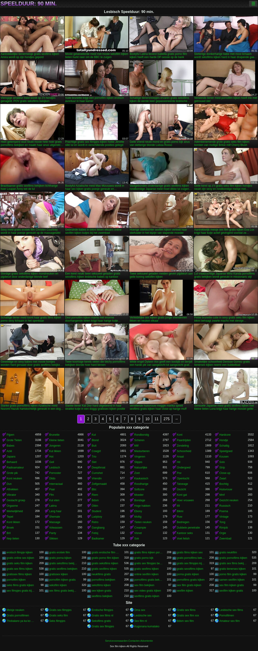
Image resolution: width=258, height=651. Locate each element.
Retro (95, 522)
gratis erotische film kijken (106, 552)
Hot (51, 456)
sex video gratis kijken (147, 590)
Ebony (138, 511)
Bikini (180, 511)
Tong (222, 522)
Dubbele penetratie (188, 527)
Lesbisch (54, 467)
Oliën (95, 505)
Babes (10, 445)
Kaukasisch (141, 478)
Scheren (139, 440)
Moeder (139, 494)
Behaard (12, 462)
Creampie (140, 527)
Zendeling (183, 445)
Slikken (53, 538)
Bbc (94, 489)
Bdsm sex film (185, 621)
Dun (9, 484)
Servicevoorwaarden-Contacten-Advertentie (129, 640)
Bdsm (95, 500)
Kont (180, 434)
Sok (136, 538)
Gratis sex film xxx (188, 615)
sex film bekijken (144, 585)
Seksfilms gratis (101, 621)
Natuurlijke (140, 467)
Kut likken (55, 451)
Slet (94, 462)
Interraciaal (56, 484)
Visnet (138, 533)
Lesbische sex (143, 615)
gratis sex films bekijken (233, 563)
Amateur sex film (229, 621)
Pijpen (10, 434)
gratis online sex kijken (20, 557)
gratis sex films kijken (19, 568)
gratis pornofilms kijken (233, 557)
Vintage (223, 516)
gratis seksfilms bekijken (63, 563)
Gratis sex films (186, 610)
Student (96, 511)
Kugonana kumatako (146, 626)
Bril (8, 533)
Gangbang (98, 527)
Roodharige (141, 484)
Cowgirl (96, 451)
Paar (52, 489)
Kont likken (13, 522)
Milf (136, 445)
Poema (223, 511)
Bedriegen (183, 522)
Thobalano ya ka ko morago (21, 621)
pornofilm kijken (16, 579)
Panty (52, 533)
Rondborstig (141, 434)
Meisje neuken (15, 610)
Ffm (51, 494)
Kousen (224, 456)
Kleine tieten (56, 440)
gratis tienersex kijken (232, 568)
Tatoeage (182, 484)
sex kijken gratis (101, 590)
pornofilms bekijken (103, 579)
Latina (53, 505)
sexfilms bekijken (102, 596)
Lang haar (55, 511)
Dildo (52, 478)
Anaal (180, 456)
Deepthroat (98, 467)
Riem (95, 494)
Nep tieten (13, 538)
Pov (179, 473)
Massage (54, 522)
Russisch (224, 505)
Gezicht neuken (228, 500)
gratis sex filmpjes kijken (191, 563)
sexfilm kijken (185, 590)
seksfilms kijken (101, 585)
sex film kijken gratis (231, 585)
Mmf (221, 494)
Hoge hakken (142, 505)
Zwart (222, 478)
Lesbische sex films (231, 610)
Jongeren (55, 445)
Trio (94, 456)
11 (157, 419)
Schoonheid (184, 451)
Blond (95, 440)
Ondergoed (184, 467)
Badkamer (98, 538)
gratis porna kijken (60, 557)
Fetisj (95, 533)
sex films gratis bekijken (63, 590)
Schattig (224, 445)
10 (147, 419)
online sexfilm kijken (146, 574)
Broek (10, 527)
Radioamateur (15, 467)
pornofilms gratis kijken (191, 579)
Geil (51, 462)
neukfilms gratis (101, 574)
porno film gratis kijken (232, 574)
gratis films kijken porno (148, 552)
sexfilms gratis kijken (146, 596)
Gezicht (181, 489)
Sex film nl (140, 621)
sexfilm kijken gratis (231, 590)
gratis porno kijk (143, 557)
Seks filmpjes (57, 621)
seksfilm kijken (58, 585)
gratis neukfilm (228, 552)
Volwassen (55, 527)
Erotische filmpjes (102, 610)
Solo (222, 462)
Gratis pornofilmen (18, 615)
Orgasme (12, 505)
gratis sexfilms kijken (104, 568)
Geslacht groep (16, 500)
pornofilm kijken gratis (62, 579)
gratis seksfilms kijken (105, 563)
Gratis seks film (58, 615)
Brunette (54, 434)
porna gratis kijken (188, 574)
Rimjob (223, 527)
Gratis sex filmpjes (60, 610)
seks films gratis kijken (20, 585)
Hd (178, 462)
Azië (9, 451)
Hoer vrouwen (185, 500)
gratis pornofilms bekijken (191, 557)
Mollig (137, 516)
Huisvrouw (225, 489)
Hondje (223, 440)
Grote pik (12, 473)
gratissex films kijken (19, 574)
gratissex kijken (58, 574)
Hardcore (224, 434)
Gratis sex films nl (102, 615)
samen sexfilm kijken (232, 579)
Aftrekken (12, 489)
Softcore (139, 489)
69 (178, 505)
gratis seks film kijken (19, 563)
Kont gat (182, 494)
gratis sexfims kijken (146, 568)
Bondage (139, 500)
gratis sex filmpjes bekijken (148, 563)
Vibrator (11, 494)
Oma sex (139, 610)
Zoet (137, 473)
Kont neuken (14, 478)
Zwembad (225, 538)
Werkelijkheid (15, 511)
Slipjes (138, 462)
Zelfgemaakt (99, 484)
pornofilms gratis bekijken (148, 579)
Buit (94, 445)
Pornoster (55, 473)
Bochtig (223, 484)
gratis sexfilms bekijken (63, 568)
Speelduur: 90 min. (28, 4)
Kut (94, 434)
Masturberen (142, 451)
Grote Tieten (14, 440)
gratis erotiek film (59, 552)
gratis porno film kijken (105, 557)
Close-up (224, 473)
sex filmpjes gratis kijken (21, 590)
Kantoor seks (185, 533)
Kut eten (54, 500)
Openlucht (183, 478)
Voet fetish (183, 538)
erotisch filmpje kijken (20, 552)
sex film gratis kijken (189, 585)
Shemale (54, 516)
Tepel (10, 516)
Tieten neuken (143, 522)
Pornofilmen (226, 615)
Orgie (222, 533)
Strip (222, 467)
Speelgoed (225, 451)
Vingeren (139, 456)
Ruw (179, 516)
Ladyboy (97, 516)
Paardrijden (184, 440)
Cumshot (97, 473)
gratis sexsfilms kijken (190, 568)
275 (166, 419)
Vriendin (97, 478)
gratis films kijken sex (190, 552)
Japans (11, 456)
